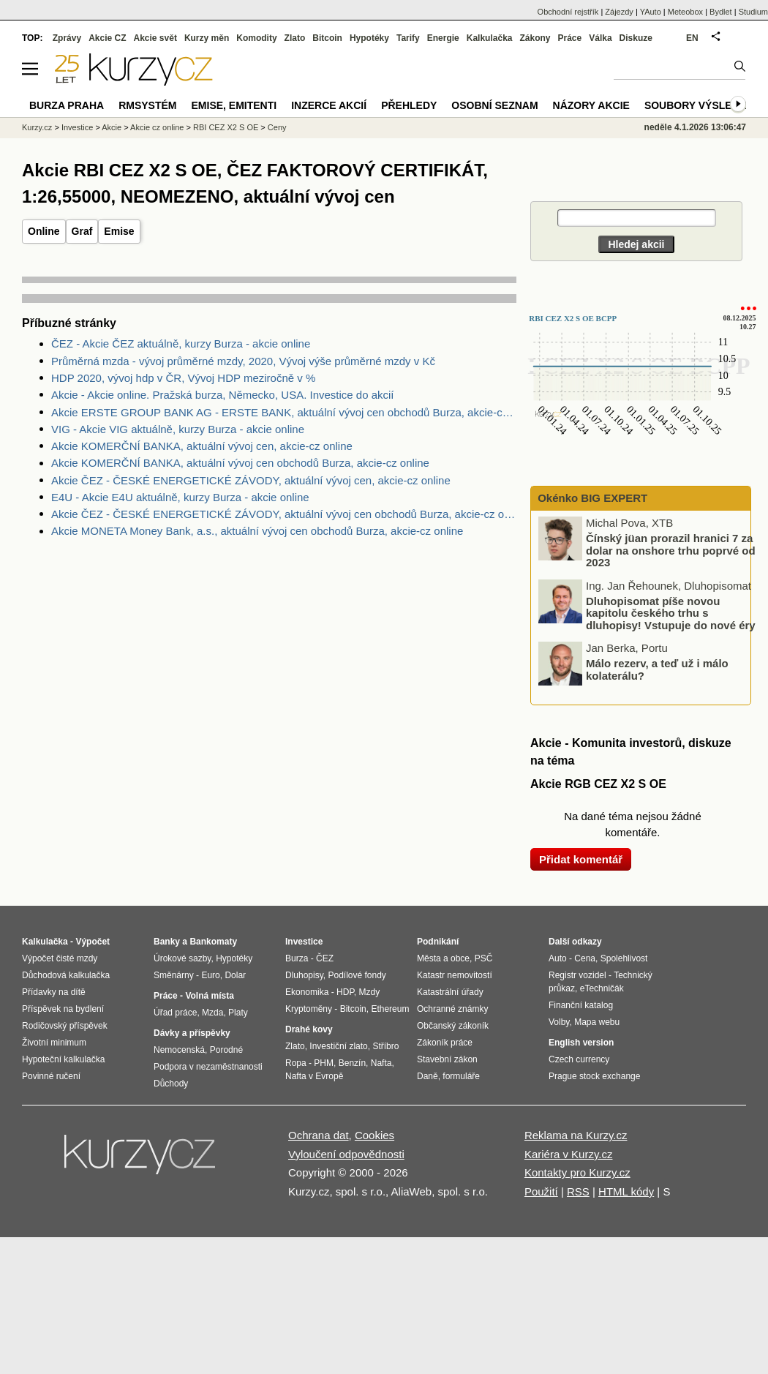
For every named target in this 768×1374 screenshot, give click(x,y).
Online (44, 231)
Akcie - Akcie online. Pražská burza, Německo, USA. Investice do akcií (222, 394)
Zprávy (67, 38)
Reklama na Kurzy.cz (576, 1135)
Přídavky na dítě (54, 992)
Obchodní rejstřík (568, 11)
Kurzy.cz (37, 127)
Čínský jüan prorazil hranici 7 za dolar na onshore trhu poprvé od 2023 (671, 550)
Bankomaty (213, 941)
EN (692, 38)
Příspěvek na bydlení (63, 1009)
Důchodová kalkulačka (66, 975)
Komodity (256, 38)
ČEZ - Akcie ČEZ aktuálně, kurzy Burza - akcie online (180, 343)
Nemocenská (179, 1050)
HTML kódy (626, 1191)
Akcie (111, 127)
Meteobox (685, 11)
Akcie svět (155, 38)
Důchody (171, 1083)
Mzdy (369, 992)
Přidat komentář (580, 859)
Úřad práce (175, 1012)
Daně (427, 1076)
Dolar (235, 975)
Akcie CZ (107, 38)
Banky (167, 941)
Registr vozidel (577, 975)
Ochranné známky (452, 1009)
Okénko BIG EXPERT (591, 498)
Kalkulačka (490, 38)
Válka (600, 38)
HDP (345, 992)
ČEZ (325, 958)
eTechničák (602, 988)
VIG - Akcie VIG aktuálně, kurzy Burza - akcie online (177, 429)
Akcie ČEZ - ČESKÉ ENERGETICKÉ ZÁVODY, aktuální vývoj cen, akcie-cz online (251, 480)
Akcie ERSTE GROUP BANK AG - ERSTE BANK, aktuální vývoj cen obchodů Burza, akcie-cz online (283, 412)
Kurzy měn (206, 38)
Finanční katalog (581, 1005)
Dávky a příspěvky (192, 1033)
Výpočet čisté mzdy (59, 958)
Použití (541, 1191)
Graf (82, 231)
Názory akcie (591, 105)
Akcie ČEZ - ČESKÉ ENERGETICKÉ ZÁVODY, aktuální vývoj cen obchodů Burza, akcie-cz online (283, 514)
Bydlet (720, 11)
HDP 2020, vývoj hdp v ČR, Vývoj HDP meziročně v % (183, 378)
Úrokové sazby (182, 958)
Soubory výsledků (699, 105)
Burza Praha (66, 105)
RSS (578, 1191)
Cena (584, 958)
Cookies (374, 1135)
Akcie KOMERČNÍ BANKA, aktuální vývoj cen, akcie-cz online (202, 446)
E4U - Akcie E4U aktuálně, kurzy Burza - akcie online (180, 497)
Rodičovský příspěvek (65, 1026)
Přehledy (409, 105)
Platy (238, 1012)
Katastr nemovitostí (454, 975)
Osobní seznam (494, 105)
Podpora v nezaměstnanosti (208, 1067)
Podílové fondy (356, 975)
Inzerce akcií (328, 105)
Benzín (352, 1063)
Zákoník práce (445, 1042)
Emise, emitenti (234, 105)
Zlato (295, 38)
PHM (324, 1063)
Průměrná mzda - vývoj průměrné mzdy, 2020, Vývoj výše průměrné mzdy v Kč (243, 361)
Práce (570, 38)
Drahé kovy (309, 1029)
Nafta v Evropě (314, 1076)
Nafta (381, 1063)
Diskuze (636, 38)
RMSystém (147, 105)
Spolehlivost (624, 958)
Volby (559, 1022)
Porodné (226, 1050)
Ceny (277, 127)
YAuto (650, 11)
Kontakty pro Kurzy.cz (577, 1172)
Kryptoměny (308, 1009)
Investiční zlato (338, 1046)
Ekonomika (306, 992)
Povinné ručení (51, 1076)
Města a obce (443, 958)
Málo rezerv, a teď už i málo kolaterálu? (657, 669)
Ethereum (390, 1009)
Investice (77, 127)
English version (581, 1042)
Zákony (534, 38)
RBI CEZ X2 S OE (225, 127)
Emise (119, 231)
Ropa (295, 1063)
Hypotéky (369, 38)
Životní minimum (54, 1042)
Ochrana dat (318, 1135)
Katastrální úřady (450, 992)
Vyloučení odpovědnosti (346, 1154)
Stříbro (385, 1046)
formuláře (461, 1076)
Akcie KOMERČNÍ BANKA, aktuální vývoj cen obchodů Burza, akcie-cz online (240, 463)
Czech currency (579, 1059)
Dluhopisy (304, 975)
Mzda (212, 1012)
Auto (558, 958)
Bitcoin (327, 38)
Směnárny (174, 975)
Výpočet (92, 941)
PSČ (484, 958)
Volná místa (209, 996)
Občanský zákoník (453, 1026)
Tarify (408, 38)
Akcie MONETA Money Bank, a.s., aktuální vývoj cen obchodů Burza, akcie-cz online (257, 531)
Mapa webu (597, 1022)
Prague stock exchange (594, 1076)
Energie (443, 38)
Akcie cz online (157, 127)
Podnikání (438, 941)
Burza (296, 958)
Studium (753, 11)
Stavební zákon (447, 1059)
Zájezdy (619, 11)
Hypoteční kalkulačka (63, 1059)
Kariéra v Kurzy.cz (568, 1154)
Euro (210, 975)
